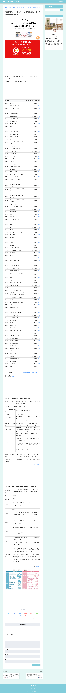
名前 (6, 649)
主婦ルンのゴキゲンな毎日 (11, 2)
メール (7, 654)
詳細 (39, 103)
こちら (12, 628)
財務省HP (38, 566)
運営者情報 (61, 1)
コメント (7, 639)
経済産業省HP (37, 464)
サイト (6, 659)
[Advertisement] (22, 68)
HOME (33, 686)
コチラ (14, 376)
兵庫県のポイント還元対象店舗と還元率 (32, 619)
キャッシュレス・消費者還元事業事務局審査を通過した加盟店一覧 (26, 372)
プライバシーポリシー (33, 690)
